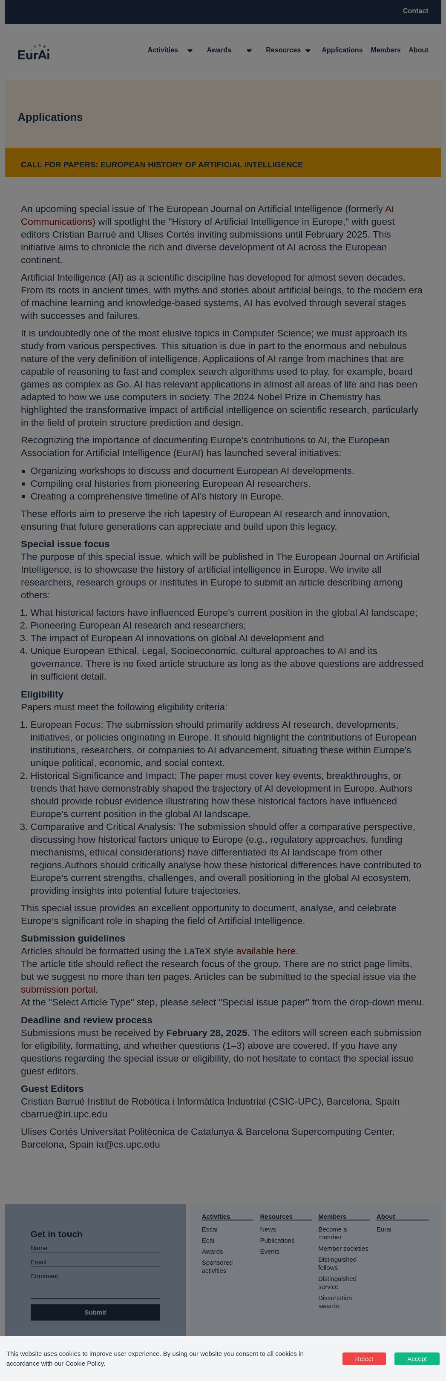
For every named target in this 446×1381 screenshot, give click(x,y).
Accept (417, 1358)
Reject (364, 1358)
